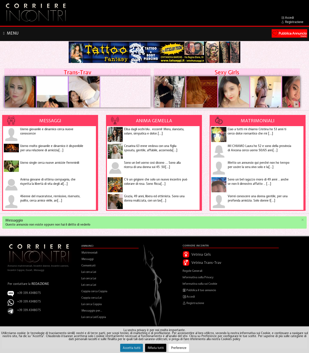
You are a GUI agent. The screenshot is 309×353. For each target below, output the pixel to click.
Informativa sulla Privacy (198, 277)
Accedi (189, 297)
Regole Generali (192, 271)
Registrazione (193, 303)
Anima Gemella (154, 121)
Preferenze (178, 348)
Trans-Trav (77, 72)
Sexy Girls (227, 72)
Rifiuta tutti (156, 348)
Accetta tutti (131, 348)
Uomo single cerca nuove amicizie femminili (49, 163)
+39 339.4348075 (29, 301)
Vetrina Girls (201, 254)
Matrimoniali (257, 121)
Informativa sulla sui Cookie (200, 284)
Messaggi (50, 121)
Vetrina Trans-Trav (206, 262)
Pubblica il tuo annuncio (199, 290)
